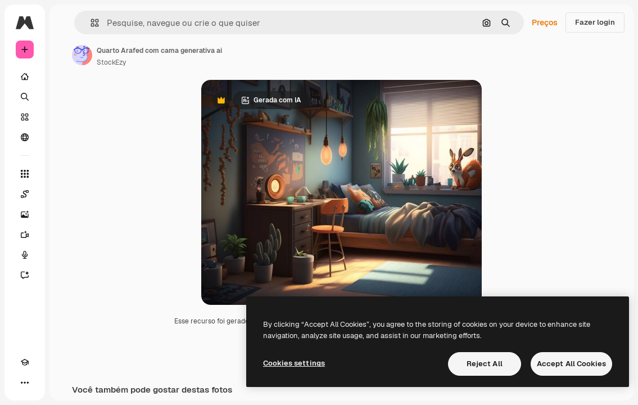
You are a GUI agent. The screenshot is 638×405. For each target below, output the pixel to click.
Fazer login (595, 22)
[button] (90, 23)
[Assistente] (25, 275)
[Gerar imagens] (25, 214)
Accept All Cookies (571, 363)
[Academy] (25, 362)
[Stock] (25, 117)
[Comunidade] (25, 137)
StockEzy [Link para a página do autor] (111, 62)
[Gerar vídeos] (25, 235)
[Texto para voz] (25, 255)
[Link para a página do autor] (82, 55)
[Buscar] (25, 97)
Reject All (485, 363)
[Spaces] (25, 194)
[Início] (25, 77)
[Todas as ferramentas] (25, 174)
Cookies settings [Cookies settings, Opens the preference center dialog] (294, 363)
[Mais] (25, 383)
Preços (545, 22)
